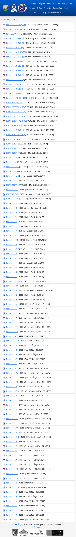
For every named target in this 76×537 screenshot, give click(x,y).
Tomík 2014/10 (12, 331)
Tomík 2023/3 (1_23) (14, 57)
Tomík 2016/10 (12, 240)
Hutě (66, 8)
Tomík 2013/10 (12, 382)
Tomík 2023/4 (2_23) (14, 52)
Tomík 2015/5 (11, 299)
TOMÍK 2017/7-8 (12, 194)
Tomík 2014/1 (11, 368)
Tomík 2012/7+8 (12, 437)
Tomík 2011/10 (12, 478)
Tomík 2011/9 (11, 483)
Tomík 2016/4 (11, 263)
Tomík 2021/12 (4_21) (15, 79)
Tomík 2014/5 (11, 350)
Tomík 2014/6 (11, 345)
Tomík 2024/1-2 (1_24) (15, 43)
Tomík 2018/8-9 (12, 157)
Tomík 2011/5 (11, 496)
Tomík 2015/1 (11, 318)
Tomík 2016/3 (11, 267)
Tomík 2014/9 (11, 336)
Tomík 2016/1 (11, 276)
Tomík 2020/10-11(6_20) (16, 98)
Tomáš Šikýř (17, 524)
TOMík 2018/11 (12, 148)
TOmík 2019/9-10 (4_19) (16, 125)
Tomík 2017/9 (11, 203)
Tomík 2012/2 (11, 464)
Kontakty (42, 12)
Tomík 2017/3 (11, 221)
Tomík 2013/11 (12, 377)
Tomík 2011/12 (12, 469)
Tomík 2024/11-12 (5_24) (16, 24)
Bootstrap (38, 527)
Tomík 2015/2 (11, 313)
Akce (49, 3)
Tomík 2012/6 (11, 441)
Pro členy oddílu (54, 12)
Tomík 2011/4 (11, 501)
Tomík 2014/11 (12, 327)
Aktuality (32, 3)
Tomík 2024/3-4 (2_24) (15, 38)
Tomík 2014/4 (11, 354)
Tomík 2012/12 (12, 418)
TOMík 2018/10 (12, 153)
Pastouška (57, 8)
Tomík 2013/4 (11, 405)
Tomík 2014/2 (11, 363)
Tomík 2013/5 (11, 400)
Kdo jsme (41, 3)
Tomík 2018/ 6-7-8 (13, 162)
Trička (39, 8)
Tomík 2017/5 (11, 212)
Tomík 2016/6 (11, 254)
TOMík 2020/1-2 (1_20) (15, 116)
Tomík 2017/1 (11, 231)
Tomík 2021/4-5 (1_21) (15, 93)
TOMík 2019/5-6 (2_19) (15, 134)
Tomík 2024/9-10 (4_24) (15, 29)
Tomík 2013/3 (11, 409)
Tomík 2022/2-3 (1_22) (15, 75)
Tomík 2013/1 (11, 414)
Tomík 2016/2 (11, 272)
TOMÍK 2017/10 (12, 199)
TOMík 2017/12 (12, 185)
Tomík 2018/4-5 (12, 166)
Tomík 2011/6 (11, 492)
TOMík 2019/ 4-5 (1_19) (15, 139)
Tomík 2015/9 (11, 290)
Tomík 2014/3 (11, 359)
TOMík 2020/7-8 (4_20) (15, 107)
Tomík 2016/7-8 (12, 249)
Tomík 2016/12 (12, 235)
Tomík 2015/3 (11, 308)
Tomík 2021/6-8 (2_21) (15, 89)
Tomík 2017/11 (12, 189)
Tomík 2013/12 (12, 373)
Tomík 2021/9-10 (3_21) (15, 84)
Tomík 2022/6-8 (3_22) (15, 66)
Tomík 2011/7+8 (12, 487)
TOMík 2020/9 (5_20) (14, 102)
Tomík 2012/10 (12, 428)
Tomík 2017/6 (11, 208)
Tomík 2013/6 (11, 396)
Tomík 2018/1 (11, 180)
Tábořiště (47, 8)
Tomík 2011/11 (12, 473)
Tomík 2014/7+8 (12, 341)
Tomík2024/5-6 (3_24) (15, 34)
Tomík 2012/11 (12, 423)
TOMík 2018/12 (12, 144)
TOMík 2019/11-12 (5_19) (16, 121)
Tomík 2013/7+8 (12, 391)
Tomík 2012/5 (11, 446)
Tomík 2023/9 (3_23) (14, 47)
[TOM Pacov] (5, 8)
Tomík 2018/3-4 (12, 171)
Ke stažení (32, 12)
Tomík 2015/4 (11, 304)
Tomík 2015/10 (12, 286)
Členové (31, 8)
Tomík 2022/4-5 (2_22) (15, 70)
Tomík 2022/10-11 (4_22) (16, 61)
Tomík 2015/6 (11, 295)
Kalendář (56, 3)
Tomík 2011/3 (11, 505)
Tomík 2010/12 (12, 519)
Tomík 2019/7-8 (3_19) (15, 130)
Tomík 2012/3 (11, 455)
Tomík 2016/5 (11, 258)
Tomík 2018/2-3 (12, 176)
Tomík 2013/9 (11, 386)
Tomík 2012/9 (11, 432)
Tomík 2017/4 (11, 217)
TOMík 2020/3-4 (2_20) (15, 112)
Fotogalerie (67, 3)
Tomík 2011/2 (11, 510)
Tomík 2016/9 (11, 244)
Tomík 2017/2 (11, 226)
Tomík (14, 19)
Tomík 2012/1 (11, 460)
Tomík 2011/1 (11, 515)
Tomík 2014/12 (12, 322)
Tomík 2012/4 (11, 451)
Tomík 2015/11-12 (13, 281)
